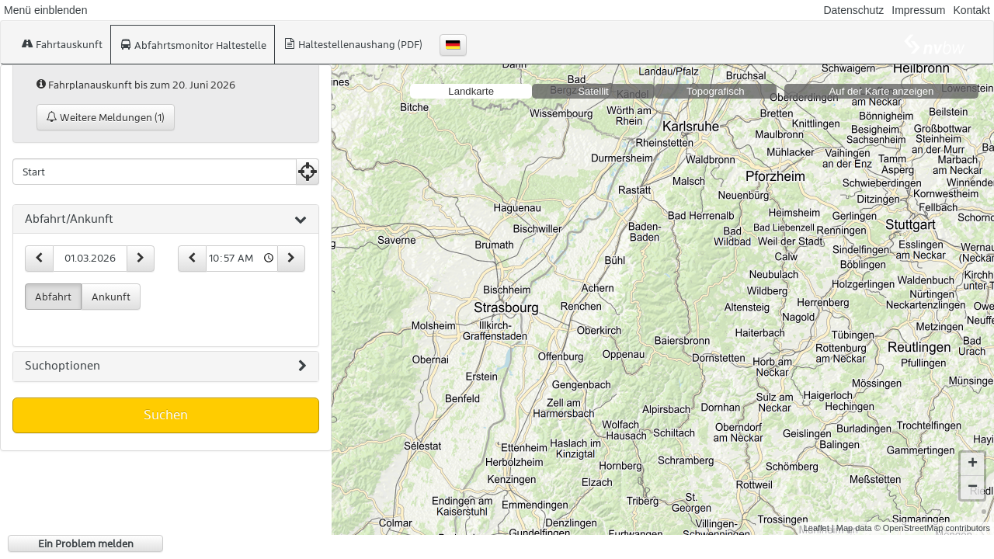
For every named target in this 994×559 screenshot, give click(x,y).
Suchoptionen (166, 366)
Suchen (166, 415)
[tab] (165, 219)
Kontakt (972, 10)
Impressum (918, 10)
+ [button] (973, 452)
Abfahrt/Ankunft (166, 220)
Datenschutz (853, 10)
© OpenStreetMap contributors (932, 515)
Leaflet (816, 515)
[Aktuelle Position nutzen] (307, 171)
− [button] (973, 475)
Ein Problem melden (86, 543)
